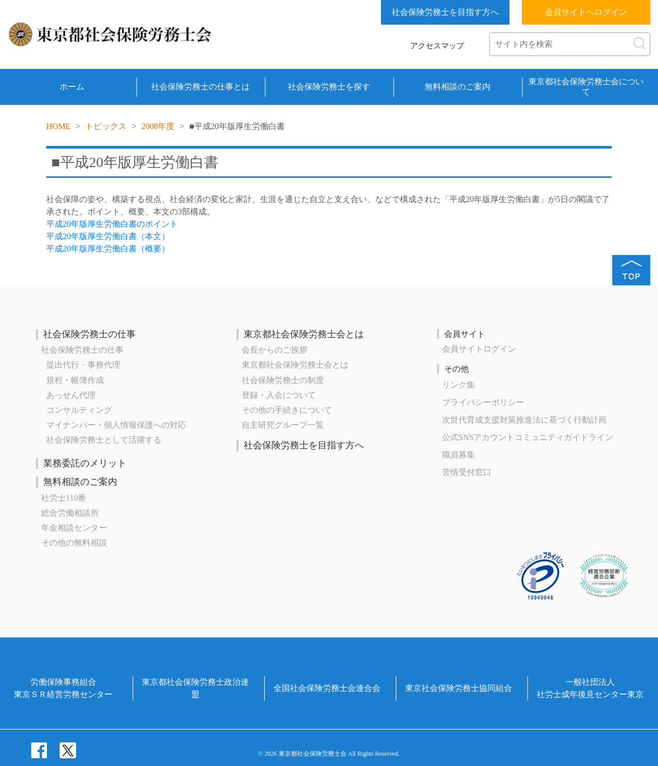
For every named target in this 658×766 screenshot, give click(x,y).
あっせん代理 (71, 395)
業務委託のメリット (84, 463)
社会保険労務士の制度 (283, 380)
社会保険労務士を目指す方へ (445, 12)
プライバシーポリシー (483, 402)
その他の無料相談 (74, 542)
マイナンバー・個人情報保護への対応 (116, 425)
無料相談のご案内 (457, 86)
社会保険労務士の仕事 (89, 334)
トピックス (105, 126)
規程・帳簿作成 (75, 380)
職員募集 (458, 454)
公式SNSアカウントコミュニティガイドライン (527, 437)
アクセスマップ (437, 46)
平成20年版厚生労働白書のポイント (112, 224)
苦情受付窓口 (466, 472)
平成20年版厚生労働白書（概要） (108, 248)
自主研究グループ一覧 (283, 425)
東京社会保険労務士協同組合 (458, 688)
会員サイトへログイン (586, 12)
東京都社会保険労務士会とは (304, 334)
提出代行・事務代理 (83, 364)
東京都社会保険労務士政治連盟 (195, 688)
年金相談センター (74, 527)
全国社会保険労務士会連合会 (326, 688)
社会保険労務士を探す (329, 86)
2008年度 (157, 126)
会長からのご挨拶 (274, 349)
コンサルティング (79, 410)
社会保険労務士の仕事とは (200, 86)
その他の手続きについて (287, 410)
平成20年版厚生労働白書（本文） (108, 236)
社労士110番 (63, 498)
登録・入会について (279, 395)
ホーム (72, 86)
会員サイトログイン (479, 348)
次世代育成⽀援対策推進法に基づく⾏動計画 (524, 419)
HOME (58, 126)
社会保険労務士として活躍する (103, 439)
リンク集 (458, 384)
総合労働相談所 (70, 512)
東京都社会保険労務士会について (586, 86)
